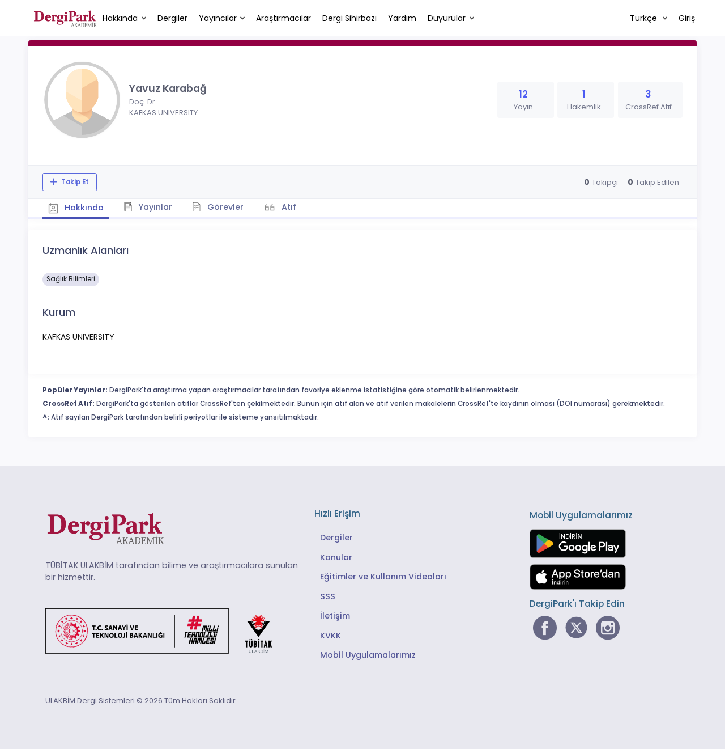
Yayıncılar (218, 18)
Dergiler (172, 18)
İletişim (335, 615)
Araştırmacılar (283, 18)
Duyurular (447, 18)
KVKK (330, 635)
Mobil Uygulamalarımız (368, 655)
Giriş (687, 18)
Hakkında (120, 18)
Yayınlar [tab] (148, 207)
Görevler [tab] (218, 207)
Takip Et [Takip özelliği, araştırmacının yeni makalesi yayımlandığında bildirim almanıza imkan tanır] (74, 182)
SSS (327, 596)
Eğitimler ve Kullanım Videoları (383, 576)
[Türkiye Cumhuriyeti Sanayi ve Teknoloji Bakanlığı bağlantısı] (166, 630)
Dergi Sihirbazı (349, 18)
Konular (336, 557)
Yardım (402, 18)
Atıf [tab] (287, 207)
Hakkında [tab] (76, 207)
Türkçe (644, 18)
